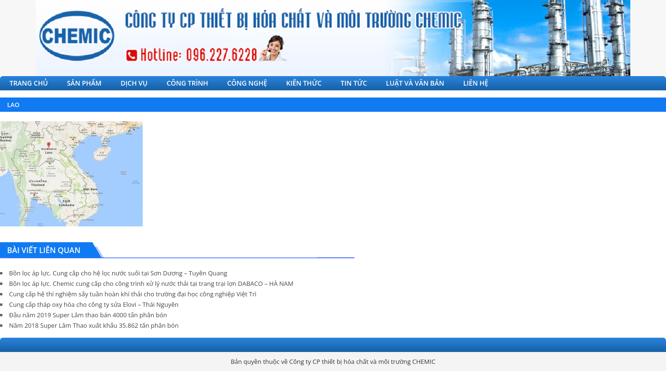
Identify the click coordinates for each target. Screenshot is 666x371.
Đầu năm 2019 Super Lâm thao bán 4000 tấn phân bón (88, 315)
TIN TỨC (354, 83)
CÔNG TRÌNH (187, 83)
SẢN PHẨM (84, 83)
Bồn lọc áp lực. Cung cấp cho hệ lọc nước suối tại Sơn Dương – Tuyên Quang (118, 273)
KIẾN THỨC (304, 83)
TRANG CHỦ (29, 83)
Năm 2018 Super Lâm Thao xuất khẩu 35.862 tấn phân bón (93, 325)
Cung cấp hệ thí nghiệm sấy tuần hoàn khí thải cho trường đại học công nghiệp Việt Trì (132, 294)
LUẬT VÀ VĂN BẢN (415, 83)
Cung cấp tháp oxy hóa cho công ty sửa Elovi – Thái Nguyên (93, 304)
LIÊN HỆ (476, 83)
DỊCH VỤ (134, 83)
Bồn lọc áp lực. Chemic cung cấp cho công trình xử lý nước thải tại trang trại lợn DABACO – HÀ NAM (151, 283)
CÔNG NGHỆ (247, 83)
